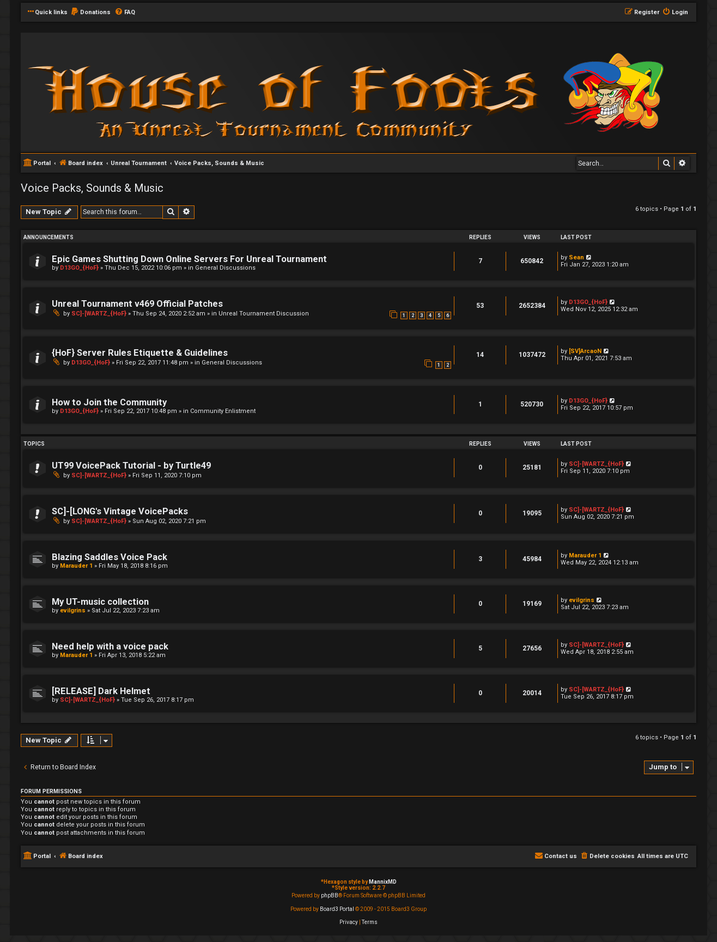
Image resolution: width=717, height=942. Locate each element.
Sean (576, 257)
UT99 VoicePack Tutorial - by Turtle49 (131, 465)
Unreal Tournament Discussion (263, 313)
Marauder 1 (76, 565)
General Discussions (225, 267)
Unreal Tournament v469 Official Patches (137, 304)
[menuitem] (90, 12)
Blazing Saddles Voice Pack (109, 557)
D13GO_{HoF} (79, 267)
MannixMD (383, 882)
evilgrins (73, 610)
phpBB (329, 895)
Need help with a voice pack (110, 646)
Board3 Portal (337, 909)
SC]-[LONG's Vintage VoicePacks (120, 511)
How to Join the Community (109, 402)
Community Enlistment (223, 411)
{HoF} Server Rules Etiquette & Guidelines (140, 353)
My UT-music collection (100, 602)
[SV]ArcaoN (585, 351)
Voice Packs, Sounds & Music (92, 188)
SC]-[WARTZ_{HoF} (98, 313)
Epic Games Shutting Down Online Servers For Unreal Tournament (189, 259)
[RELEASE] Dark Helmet (101, 691)
